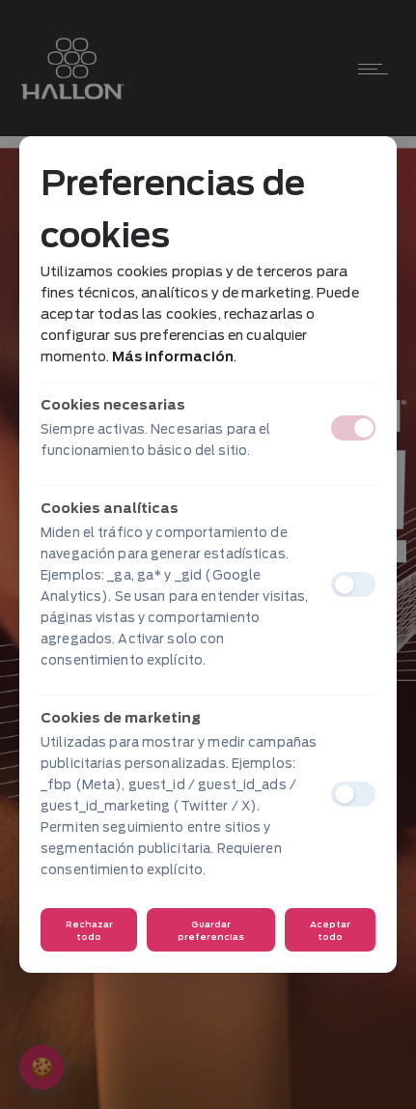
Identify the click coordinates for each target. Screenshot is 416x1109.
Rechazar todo (89, 930)
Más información (173, 356)
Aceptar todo (330, 930)
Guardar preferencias (211, 930)
